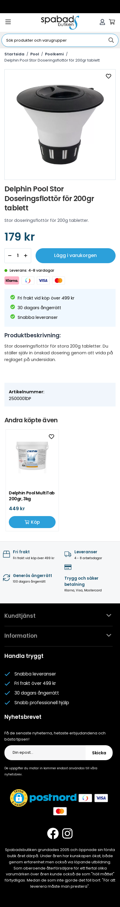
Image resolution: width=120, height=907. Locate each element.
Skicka (99, 753)
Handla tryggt (24, 656)
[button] (19, 798)
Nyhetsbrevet (22, 717)
